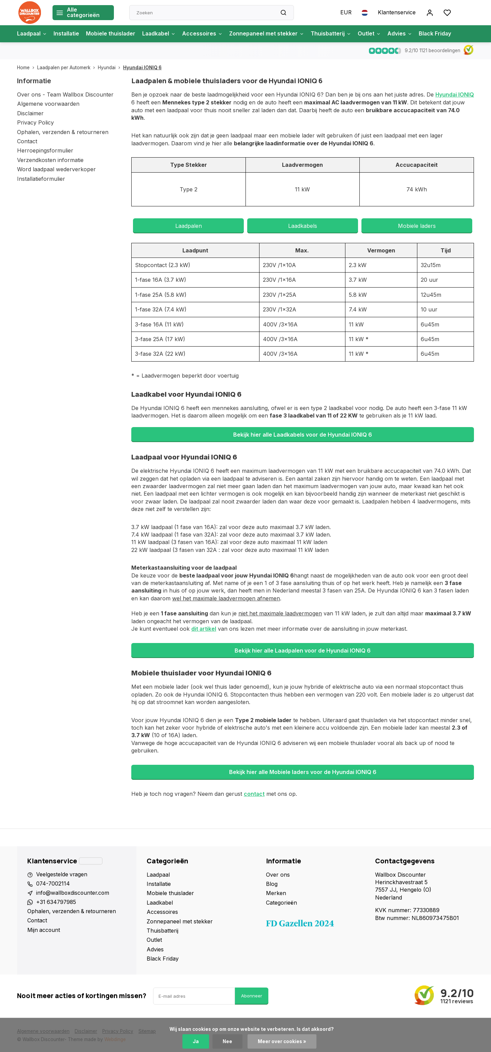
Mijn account (44, 929)
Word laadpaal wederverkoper (56, 169)
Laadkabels (302, 225)
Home (27, 67)
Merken (276, 892)
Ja (196, 1041)
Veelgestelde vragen (62, 873)
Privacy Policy (35, 122)
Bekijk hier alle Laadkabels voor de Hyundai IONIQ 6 (302, 434)
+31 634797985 (56, 901)
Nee (228, 1041)
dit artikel (204, 628)
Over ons (278, 873)
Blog (272, 883)
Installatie (68, 33)
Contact (27, 141)
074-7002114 (53, 883)
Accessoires (206, 33)
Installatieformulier (41, 178)
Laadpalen (188, 225)
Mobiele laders (417, 225)
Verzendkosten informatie (50, 160)
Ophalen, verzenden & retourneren (62, 132)
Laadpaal (32, 33)
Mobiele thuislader (113, 33)
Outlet (375, 33)
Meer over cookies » (282, 1041)
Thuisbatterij (336, 33)
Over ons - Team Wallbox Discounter (65, 94)
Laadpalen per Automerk (67, 67)
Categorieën (281, 901)
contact (254, 793)
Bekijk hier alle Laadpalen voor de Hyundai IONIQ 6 (303, 650)
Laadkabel (162, 33)
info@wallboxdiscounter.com (73, 892)
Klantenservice (396, 12)
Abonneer (251, 995)
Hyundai (110, 67)
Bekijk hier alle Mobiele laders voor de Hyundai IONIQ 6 (302, 771)
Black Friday (442, 33)
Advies (406, 33)
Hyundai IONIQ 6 (142, 67)
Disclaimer (30, 113)
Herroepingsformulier (45, 150)
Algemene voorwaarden (48, 103)
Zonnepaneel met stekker (271, 33)
